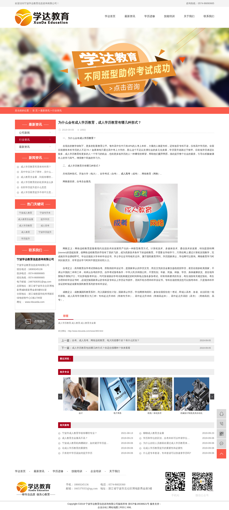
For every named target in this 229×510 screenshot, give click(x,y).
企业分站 (102, 507)
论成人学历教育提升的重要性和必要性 (163, 448)
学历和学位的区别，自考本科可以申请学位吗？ (167, 438)
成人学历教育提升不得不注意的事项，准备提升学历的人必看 (37, 192)
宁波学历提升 (45, 232)
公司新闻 (24, 132)
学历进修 (149, 16)
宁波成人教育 (25, 213)
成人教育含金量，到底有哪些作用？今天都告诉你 (37, 177)
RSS (122, 507)
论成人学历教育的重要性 (75, 448)
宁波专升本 (45, 213)
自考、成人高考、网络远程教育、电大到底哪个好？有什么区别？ (105, 340)
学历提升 (25, 238)
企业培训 (96, 471)
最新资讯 (130, 16)
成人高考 (45, 225)
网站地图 (114, 507)
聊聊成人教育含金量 (153, 433)
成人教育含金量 (25, 219)
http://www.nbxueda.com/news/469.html (85, 331)
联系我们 (209, 16)
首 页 (35, 110)
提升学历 (45, 219)
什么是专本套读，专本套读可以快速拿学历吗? (167, 453)
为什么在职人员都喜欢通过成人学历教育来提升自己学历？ (173, 443)
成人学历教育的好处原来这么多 (37, 182)
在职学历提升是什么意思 (33, 187)
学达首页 (110, 16)
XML (129, 507)
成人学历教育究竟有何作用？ (36, 166)
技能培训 (169, 16)
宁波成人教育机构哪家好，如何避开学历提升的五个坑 (90, 443)
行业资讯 (57, 110)
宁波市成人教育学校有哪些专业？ (79, 433)
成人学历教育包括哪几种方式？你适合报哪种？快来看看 (101, 347)
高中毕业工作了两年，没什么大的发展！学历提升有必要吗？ (37, 171)
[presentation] (60, 396)
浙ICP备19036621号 (138, 504)
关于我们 (189, 16)
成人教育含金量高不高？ (75, 438)
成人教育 (25, 232)
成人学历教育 (25, 225)
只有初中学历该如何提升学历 (77, 453)
